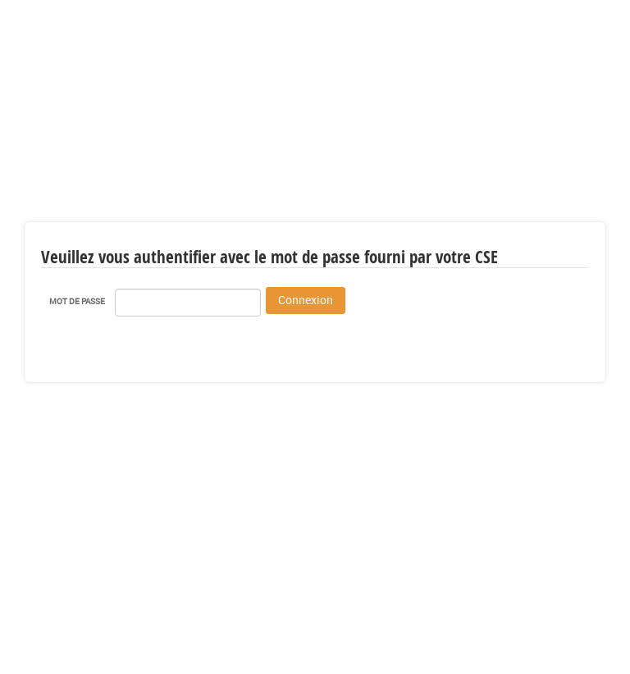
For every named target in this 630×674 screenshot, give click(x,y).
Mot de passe (77, 301)
